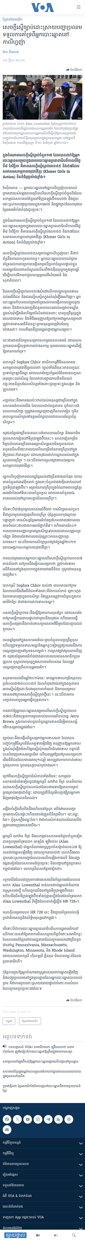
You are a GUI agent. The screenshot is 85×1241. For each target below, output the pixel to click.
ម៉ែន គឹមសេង (11, 52)
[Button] (74, 70)
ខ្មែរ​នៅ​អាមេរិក (12, 19)
